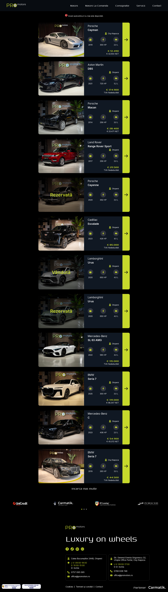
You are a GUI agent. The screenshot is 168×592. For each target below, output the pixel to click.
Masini (74, 5)
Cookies (69, 587)
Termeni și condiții (84, 587)
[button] (81, 509)
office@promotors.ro (78, 576)
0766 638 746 (118, 571)
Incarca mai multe (84, 488)
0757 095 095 (76, 572)
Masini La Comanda (96, 5)
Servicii (140, 5)
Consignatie (122, 5)
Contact (156, 5)
